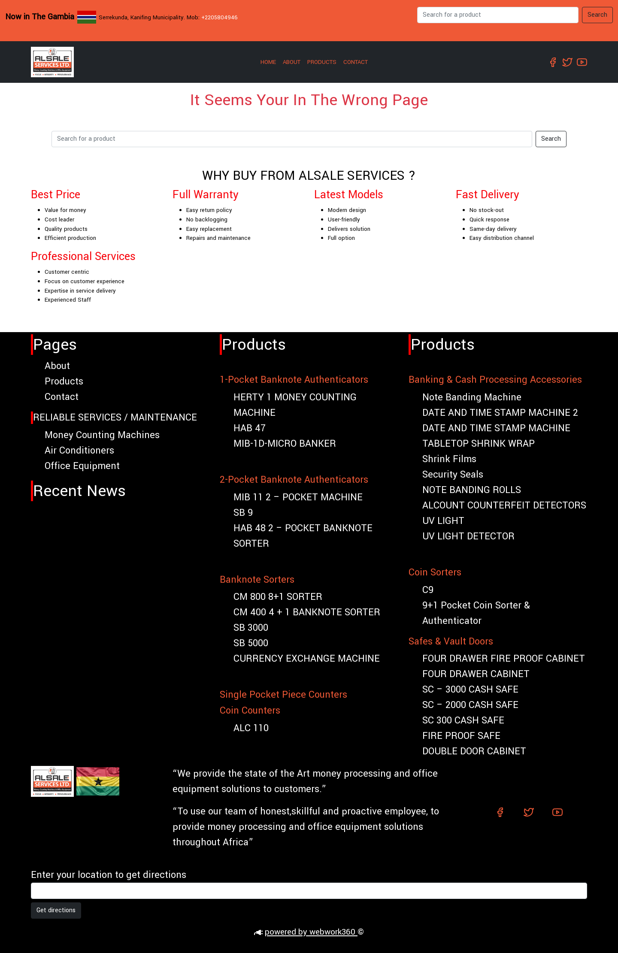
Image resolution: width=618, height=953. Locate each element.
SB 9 (243, 513)
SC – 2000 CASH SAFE (470, 705)
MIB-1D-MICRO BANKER (284, 444)
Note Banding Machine (471, 397)
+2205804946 (219, 17)
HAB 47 (249, 428)
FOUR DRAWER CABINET (476, 674)
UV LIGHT (443, 521)
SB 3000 (250, 628)
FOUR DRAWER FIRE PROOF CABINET (503, 659)
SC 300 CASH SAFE (463, 720)
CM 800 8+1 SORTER (277, 597)
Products (321, 62)
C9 (427, 590)
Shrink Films (449, 459)
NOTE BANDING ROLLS (471, 490)
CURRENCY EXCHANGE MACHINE (306, 659)
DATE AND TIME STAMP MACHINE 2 (500, 413)
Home (268, 62)
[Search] (498, 15)
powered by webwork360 (311, 932)
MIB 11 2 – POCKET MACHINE (298, 497)
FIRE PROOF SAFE (461, 736)
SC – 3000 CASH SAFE (470, 689)
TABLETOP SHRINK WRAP (478, 444)
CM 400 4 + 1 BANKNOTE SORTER (306, 612)
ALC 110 (251, 728)
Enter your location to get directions (108, 875)
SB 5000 (250, 643)
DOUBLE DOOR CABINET (474, 751)
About (291, 62)
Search (597, 14)
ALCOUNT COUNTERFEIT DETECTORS (504, 505)
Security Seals (452, 474)
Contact (355, 62)
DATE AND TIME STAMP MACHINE (496, 428)
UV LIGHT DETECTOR (468, 536)
